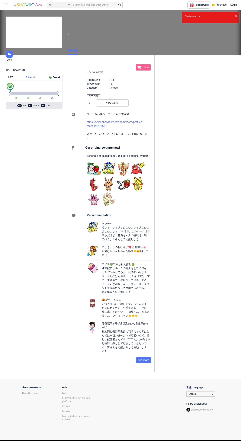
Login (233, 4)
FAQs (64, 393)
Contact (66, 406)
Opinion (66, 411)
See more (143, 360)
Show (9, 56)
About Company (30, 393)
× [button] (236, 16)
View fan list (112, 103)
